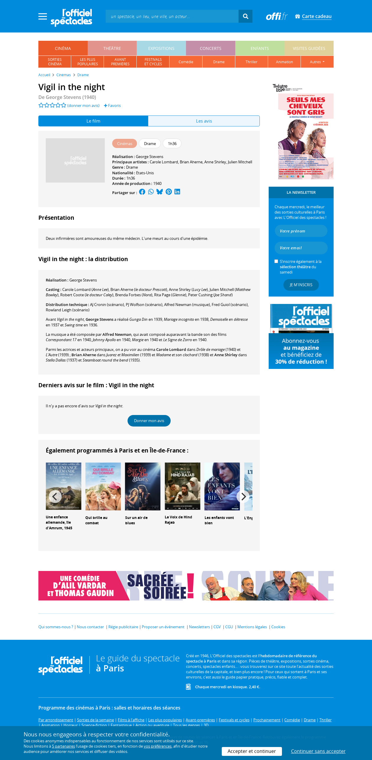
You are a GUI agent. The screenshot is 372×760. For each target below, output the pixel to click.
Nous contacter (90, 626)
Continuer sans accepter (318, 751)
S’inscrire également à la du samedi (301, 267)
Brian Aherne (191, 162)
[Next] (242, 496)
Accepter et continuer (252, 751)
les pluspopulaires (87, 61)
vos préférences (158, 746)
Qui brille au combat (96, 520)
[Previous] (55, 496)
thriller (251, 61)
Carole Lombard (164, 162)
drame (219, 61)
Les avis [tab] (204, 121)
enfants (260, 48)
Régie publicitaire (123, 626)
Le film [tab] (93, 121)
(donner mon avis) (83, 105)
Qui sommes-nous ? (55, 626)
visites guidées (309, 48)
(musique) (187, 304)
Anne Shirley (215, 162)
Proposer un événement (163, 626)
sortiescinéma (55, 61)
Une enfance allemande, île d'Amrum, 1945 (59, 523)
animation (284, 61)
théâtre (112, 48)
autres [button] (316, 61)
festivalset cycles (153, 61)
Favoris (112, 105)
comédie (186, 61)
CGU (229, 626)
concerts (210, 48)
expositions (161, 48)
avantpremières (120, 61)
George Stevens (149, 156)
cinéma (63, 48)
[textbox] (172, 16)
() (85, 289)
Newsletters (199, 626)
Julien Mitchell (240, 162)
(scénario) (107, 304)
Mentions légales (252, 626)
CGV (217, 626)
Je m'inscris (301, 284)
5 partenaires (63, 746)
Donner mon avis (149, 420)
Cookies (278, 626)
